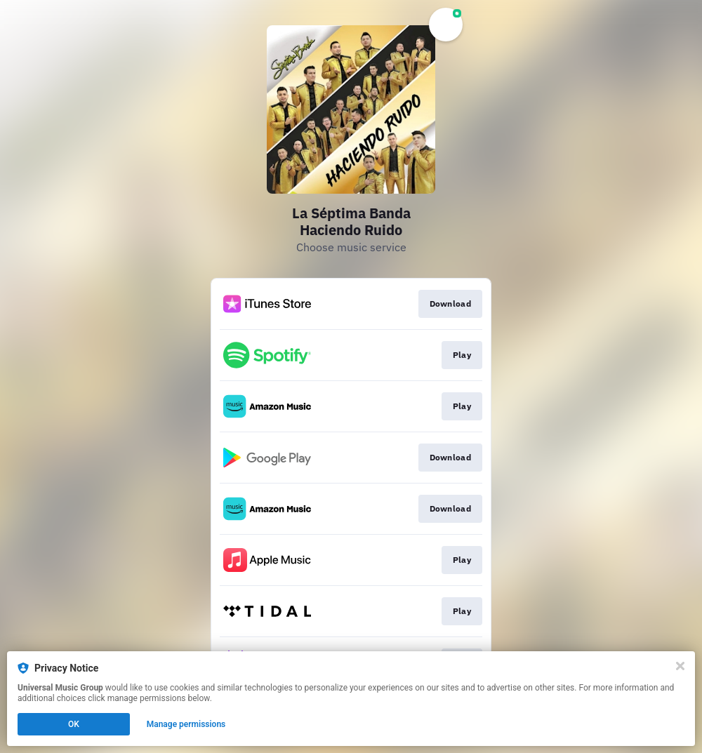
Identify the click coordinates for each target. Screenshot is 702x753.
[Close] (680, 666)
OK (73, 724)
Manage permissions (186, 724)
